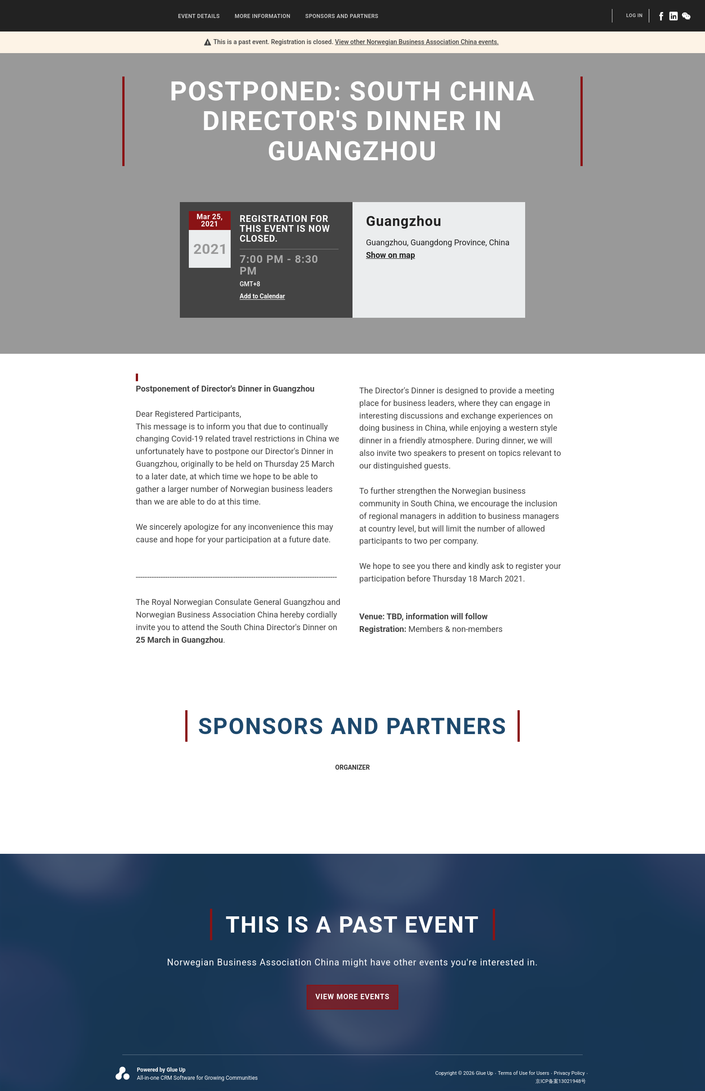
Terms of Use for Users (523, 1073)
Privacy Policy (569, 1073)
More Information (262, 16)
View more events (352, 996)
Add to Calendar (262, 296)
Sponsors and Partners (342, 16)
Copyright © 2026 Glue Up (464, 1073)
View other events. (417, 41)
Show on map (390, 255)
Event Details (199, 16)
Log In (634, 15)
